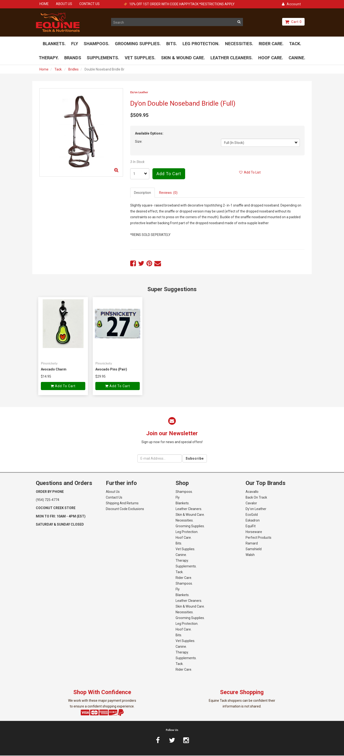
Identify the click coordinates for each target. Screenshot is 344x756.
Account (291, 4)
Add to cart (168, 174)
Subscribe (195, 459)
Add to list (250, 173)
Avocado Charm (53, 370)
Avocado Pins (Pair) (111, 370)
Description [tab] (142, 193)
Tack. (58, 70)
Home (43, 70)
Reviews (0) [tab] (168, 193)
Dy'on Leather (139, 92)
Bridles (73, 70)
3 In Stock (137, 162)
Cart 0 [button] (293, 22)
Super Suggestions (172, 290)
